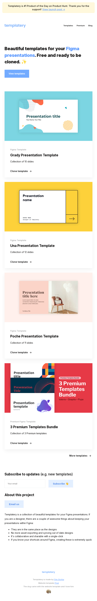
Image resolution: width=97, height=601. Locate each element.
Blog (90, 25)
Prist (57, 583)
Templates (68, 25)
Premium (81, 25)
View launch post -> (53, 9)
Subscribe (61, 483)
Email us (14, 504)
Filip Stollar (59, 579)
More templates (80, 455)
